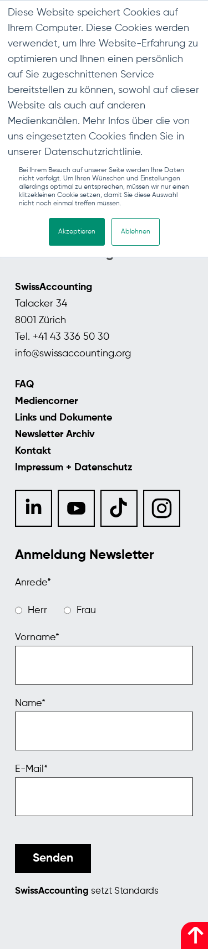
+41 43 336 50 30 (71, 337)
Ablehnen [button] (135, 232)
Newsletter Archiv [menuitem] (55, 434)
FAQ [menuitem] (24, 385)
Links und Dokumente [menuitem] (63, 418)
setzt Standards (87, 891)
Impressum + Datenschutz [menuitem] (74, 468)
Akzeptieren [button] (76, 232)
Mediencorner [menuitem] (46, 401)
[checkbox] (104, 610)
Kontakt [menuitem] (33, 451)
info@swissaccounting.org (73, 354)
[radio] (31, 610)
